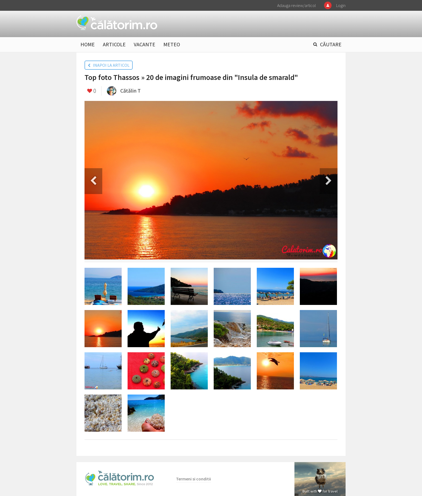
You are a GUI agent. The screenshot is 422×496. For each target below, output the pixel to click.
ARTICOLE (114, 44)
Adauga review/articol (296, 5)
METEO (171, 44)
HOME (87, 44)
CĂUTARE (331, 44)
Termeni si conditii (193, 478)
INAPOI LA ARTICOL (108, 65)
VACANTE (144, 44)
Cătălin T (130, 90)
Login (341, 5)
